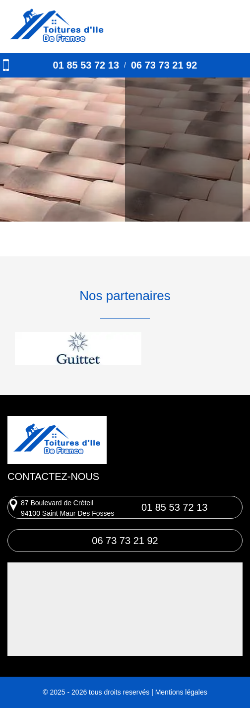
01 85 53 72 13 (86, 65)
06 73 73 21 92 (164, 65)
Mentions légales (181, 692)
